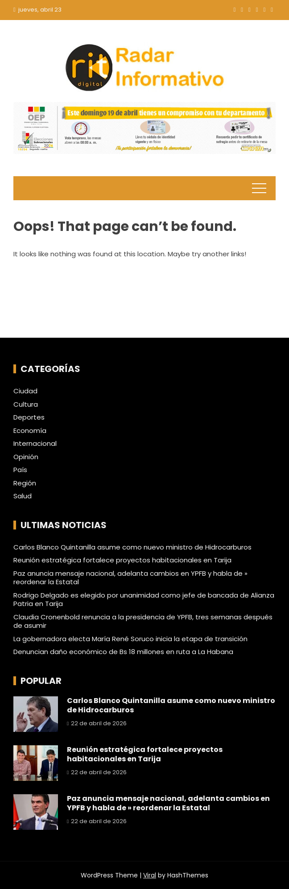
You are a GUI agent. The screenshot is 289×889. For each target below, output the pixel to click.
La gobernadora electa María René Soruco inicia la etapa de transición (130, 638)
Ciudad (25, 391)
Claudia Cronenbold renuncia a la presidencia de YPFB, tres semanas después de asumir (142, 621)
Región (24, 483)
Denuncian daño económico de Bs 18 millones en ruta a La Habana (123, 651)
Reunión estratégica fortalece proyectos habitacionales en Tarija (122, 560)
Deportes (29, 417)
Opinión (25, 457)
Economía (29, 430)
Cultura (25, 404)
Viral (149, 875)
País (20, 469)
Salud (22, 496)
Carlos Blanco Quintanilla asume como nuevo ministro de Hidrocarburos (132, 547)
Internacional (35, 443)
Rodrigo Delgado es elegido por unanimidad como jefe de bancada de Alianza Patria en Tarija (143, 599)
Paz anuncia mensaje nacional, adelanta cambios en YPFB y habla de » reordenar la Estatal (130, 578)
